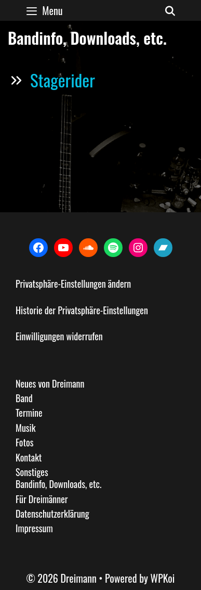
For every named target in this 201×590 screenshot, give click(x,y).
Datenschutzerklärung (52, 513)
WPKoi (163, 578)
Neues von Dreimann (50, 383)
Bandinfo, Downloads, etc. (58, 484)
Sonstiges (32, 472)
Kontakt (29, 457)
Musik (25, 427)
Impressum (34, 528)
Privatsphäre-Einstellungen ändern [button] (73, 283)
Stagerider (62, 80)
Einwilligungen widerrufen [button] (59, 336)
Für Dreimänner (42, 499)
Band (24, 398)
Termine (29, 412)
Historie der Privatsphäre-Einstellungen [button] (82, 310)
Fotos (24, 442)
